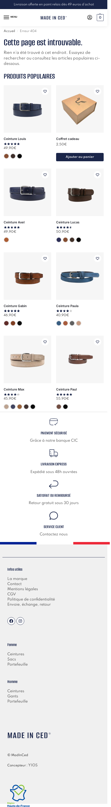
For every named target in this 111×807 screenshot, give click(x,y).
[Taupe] (78, 323)
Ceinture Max (14, 389)
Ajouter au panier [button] (80, 157)
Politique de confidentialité (31, 599)
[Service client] (54, 515)
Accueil (9, 31)
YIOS (33, 765)
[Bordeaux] (6, 323)
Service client (54, 526)
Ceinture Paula (67, 306)
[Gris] (72, 323)
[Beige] (6, 406)
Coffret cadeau (67, 139)
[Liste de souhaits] (45, 91)
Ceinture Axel (14, 222)
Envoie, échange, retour (29, 605)
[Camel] (6, 156)
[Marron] (13, 156)
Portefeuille (17, 701)
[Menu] (11, 17)
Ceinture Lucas (67, 222)
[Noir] (19, 156)
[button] (100, 17)
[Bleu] (59, 239)
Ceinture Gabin (15, 306)
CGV (11, 594)
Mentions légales (22, 589)
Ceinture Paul (66, 389)
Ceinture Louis (15, 139)
